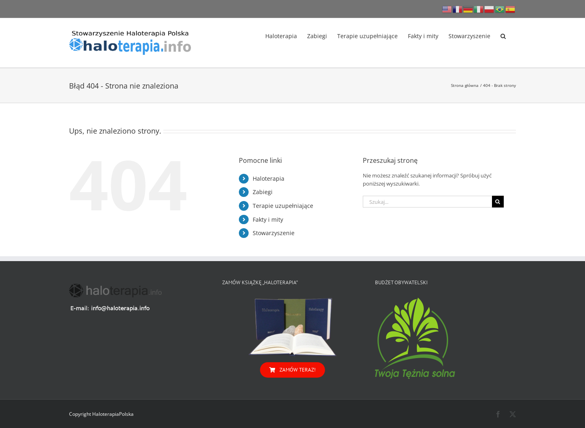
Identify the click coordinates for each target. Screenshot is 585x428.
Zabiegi (263, 192)
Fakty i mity (268, 219)
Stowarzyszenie (274, 233)
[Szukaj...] (427, 202)
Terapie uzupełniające (283, 206)
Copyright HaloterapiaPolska (101, 414)
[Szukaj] (498, 202)
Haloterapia (268, 178)
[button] (503, 35)
